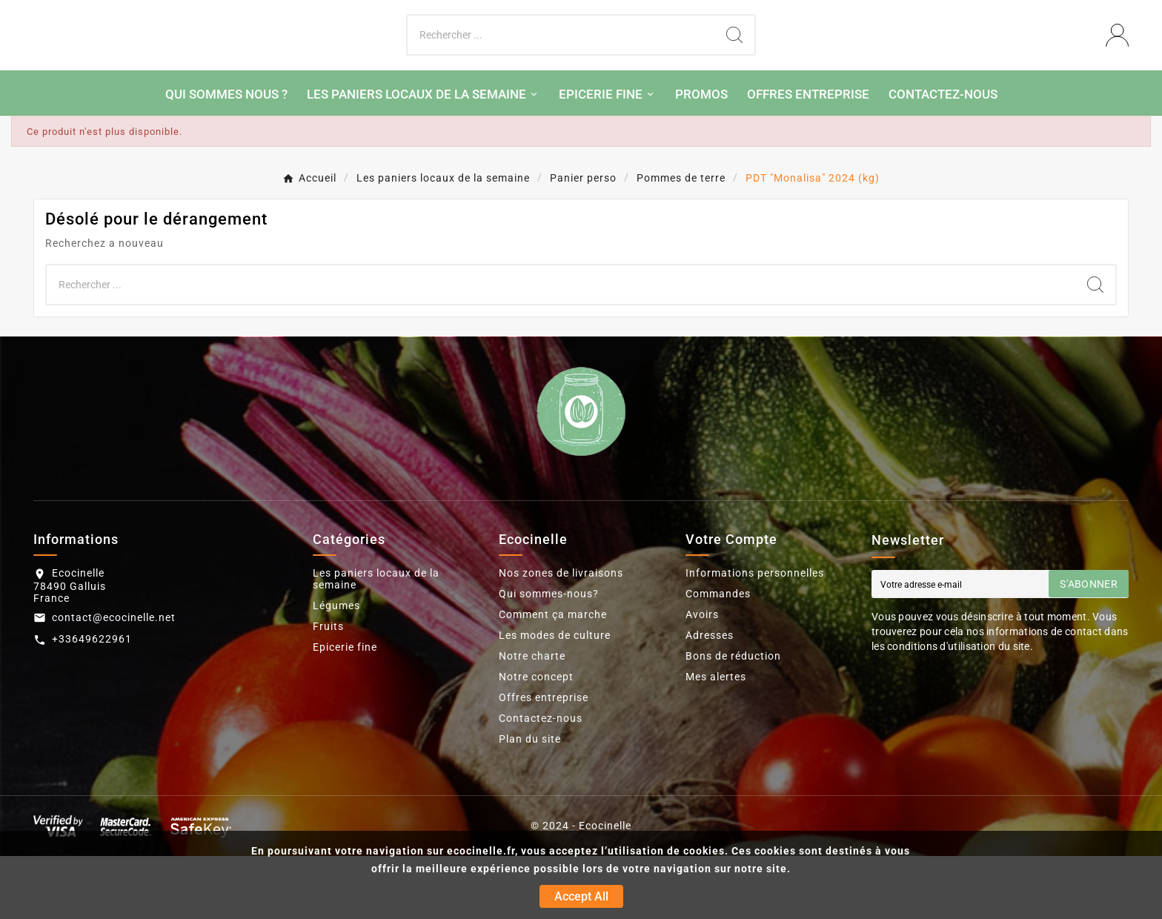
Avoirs (702, 677)
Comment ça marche (553, 677)
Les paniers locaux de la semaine (376, 642)
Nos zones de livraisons (561, 636)
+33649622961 (92, 702)
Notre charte (532, 719)
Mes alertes (715, 740)
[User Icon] (1117, 67)
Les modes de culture (555, 698)
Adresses (709, 698)
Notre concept (536, 740)
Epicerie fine (345, 710)
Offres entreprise (543, 760)
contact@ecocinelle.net (114, 680)
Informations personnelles (754, 636)
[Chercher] (561, 66)
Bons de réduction (733, 719)
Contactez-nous (540, 781)
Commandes (718, 657)
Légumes (336, 668)
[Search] (734, 67)
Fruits (328, 689)
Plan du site (530, 802)
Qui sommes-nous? (549, 657)
